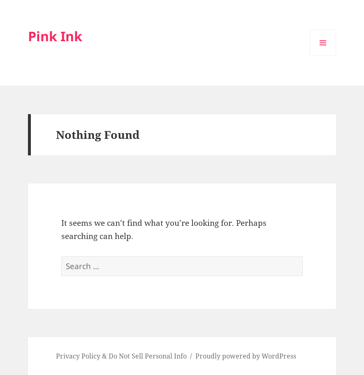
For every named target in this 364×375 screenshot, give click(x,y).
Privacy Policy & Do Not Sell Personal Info (121, 356)
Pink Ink (55, 36)
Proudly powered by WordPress (245, 356)
